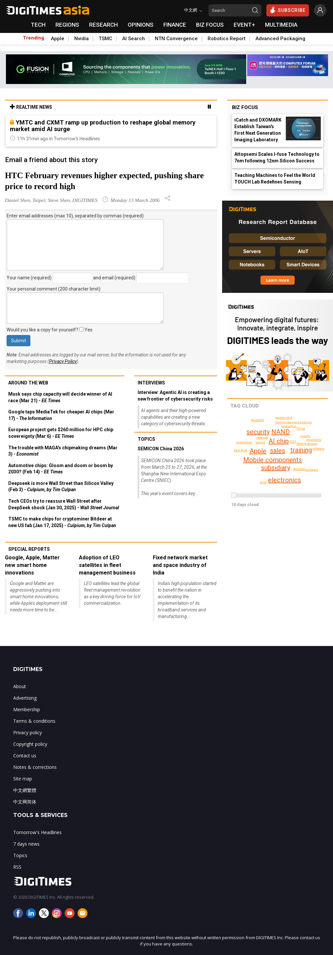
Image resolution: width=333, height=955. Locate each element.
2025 (292, 441)
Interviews (151, 382)
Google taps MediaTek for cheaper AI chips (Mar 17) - (61, 415)
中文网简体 (24, 802)
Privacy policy (27, 732)
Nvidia (81, 39)
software (318, 448)
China (301, 428)
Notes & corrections (35, 767)
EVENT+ (244, 24)
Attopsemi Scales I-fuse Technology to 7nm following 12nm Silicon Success (276, 157)
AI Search (133, 39)
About (19, 686)
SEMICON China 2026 (161, 448)
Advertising (25, 698)
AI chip (279, 441)
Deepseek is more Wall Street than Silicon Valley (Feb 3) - (61, 486)
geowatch (257, 420)
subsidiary (275, 468)
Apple (57, 39)
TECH (38, 24)
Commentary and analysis (293, 422)
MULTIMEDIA (281, 24)
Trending (33, 38)
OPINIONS (140, 24)
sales (277, 451)
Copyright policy (30, 744)
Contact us (24, 755)
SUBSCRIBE (288, 10)
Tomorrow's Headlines (37, 832)
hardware (311, 469)
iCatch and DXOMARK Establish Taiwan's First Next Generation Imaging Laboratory (258, 129)
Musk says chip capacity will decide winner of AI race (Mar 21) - (60, 397)
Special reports (29, 549)
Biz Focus (245, 107)
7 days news (26, 844)
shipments (313, 439)
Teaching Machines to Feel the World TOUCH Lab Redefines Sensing (274, 178)
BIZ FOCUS (210, 24)
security (258, 432)
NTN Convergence (176, 39)
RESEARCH (103, 24)
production (288, 426)
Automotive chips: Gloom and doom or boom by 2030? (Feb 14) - (60, 469)
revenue (262, 437)
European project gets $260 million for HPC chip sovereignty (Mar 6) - (60, 433)
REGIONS (67, 24)
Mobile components (272, 460)
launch (260, 442)
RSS (17, 867)
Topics (146, 439)
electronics (284, 480)
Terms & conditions (34, 721)
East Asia (240, 450)
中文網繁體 (24, 790)
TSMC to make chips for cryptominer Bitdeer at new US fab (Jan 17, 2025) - (62, 522)
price (263, 482)
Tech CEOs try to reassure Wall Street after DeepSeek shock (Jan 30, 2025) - (63, 504)
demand (299, 469)
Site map (22, 778)
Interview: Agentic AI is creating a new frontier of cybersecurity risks (175, 396)
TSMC (105, 39)
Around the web (28, 382)
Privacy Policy (63, 361)
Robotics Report (227, 39)
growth (305, 436)
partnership (283, 417)
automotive (244, 442)
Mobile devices (307, 443)
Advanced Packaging (280, 39)
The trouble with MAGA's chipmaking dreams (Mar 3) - (62, 451)
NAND (280, 432)
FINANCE (174, 24)
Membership (26, 709)
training (301, 450)
